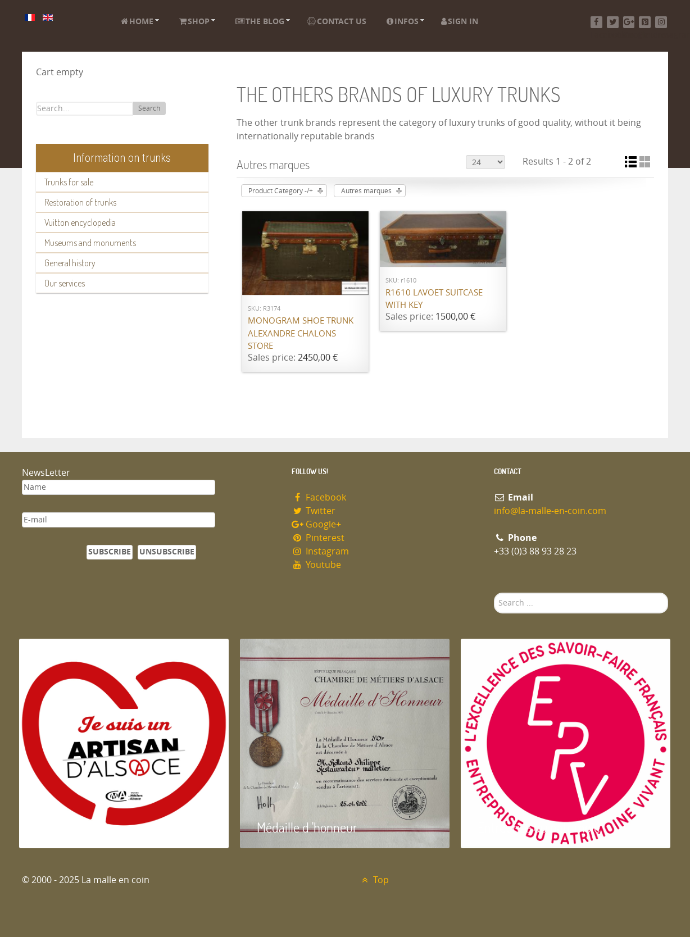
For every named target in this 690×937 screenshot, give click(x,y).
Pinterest (318, 538)
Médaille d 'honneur (307, 827)
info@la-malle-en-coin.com (550, 511)
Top (374, 880)
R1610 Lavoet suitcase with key (434, 299)
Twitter (313, 511)
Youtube (316, 565)
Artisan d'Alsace (76, 827)
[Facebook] (596, 22)
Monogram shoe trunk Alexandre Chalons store (300, 333)
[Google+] (629, 22)
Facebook (319, 497)
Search (149, 108)
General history (70, 263)
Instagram (320, 551)
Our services (64, 283)
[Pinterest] (645, 22)
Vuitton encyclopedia (80, 222)
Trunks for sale (68, 182)
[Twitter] (613, 22)
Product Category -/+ (280, 191)
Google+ (316, 524)
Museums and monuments (90, 242)
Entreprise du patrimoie (539, 827)
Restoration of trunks (80, 202)
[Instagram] (661, 22)
